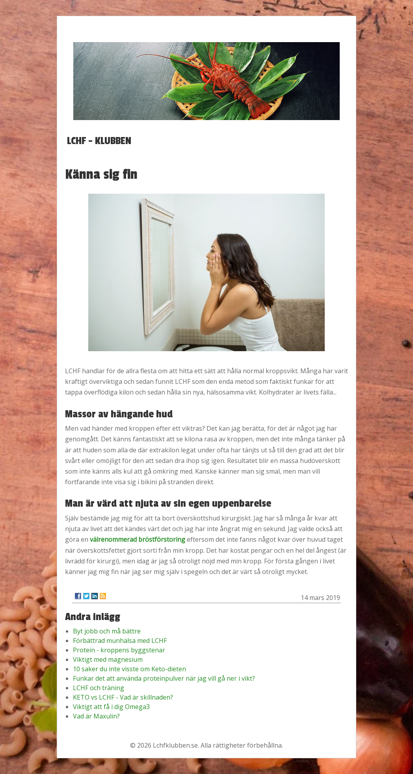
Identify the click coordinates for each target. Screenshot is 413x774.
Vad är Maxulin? (96, 716)
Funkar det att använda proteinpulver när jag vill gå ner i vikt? (164, 678)
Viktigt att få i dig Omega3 (111, 706)
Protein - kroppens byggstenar (119, 650)
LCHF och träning (98, 687)
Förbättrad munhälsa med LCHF (120, 640)
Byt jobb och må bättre (107, 631)
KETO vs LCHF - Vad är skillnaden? (123, 697)
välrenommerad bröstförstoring (137, 539)
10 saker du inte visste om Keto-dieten (129, 669)
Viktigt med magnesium (108, 659)
